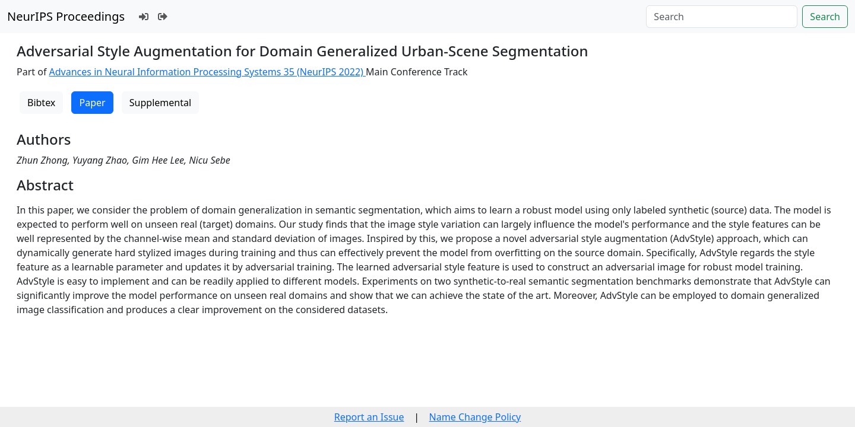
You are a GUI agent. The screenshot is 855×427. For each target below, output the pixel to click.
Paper (92, 102)
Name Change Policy (475, 416)
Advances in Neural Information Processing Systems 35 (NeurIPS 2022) (207, 71)
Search (825, 16)
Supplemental (160, 102)
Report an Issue (369, 416)
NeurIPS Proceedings (66, 16)
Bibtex (41, 102)
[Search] (721, 16)
